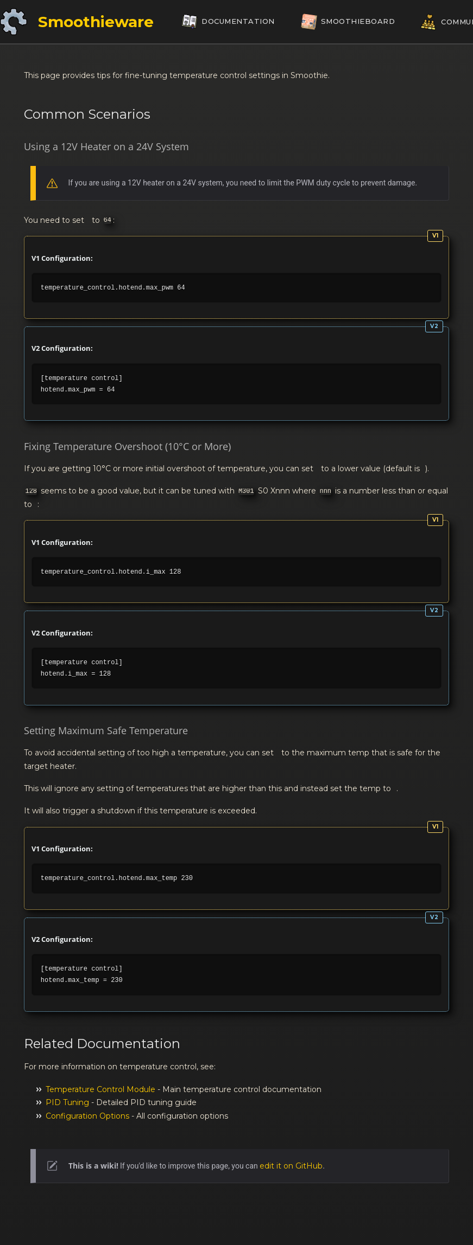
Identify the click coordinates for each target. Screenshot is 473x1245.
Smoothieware (96, 21)
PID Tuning (67, 1102)
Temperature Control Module (100, 1089)
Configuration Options (87, 1116)
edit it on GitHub (291, 1166)
